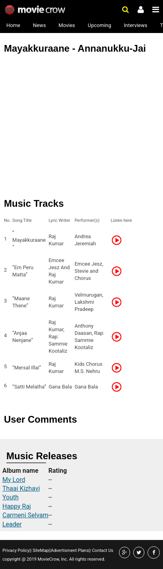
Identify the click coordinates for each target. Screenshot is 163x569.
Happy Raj (16, 506)
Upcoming (99, 25)
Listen (119, 240)
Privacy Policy (15, 550)
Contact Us (102, 550)
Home (13, 25)
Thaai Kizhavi (21, 488)
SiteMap (39, 550)
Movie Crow (36, 10)
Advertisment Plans (70, 550)
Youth (10, 497)
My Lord (13, 480)
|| (30, 550)
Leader (12, 524)
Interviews (135, 25)
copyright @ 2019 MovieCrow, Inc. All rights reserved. (53, 559)
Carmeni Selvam (25, 515)
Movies (67, 25)
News (39, 25)
